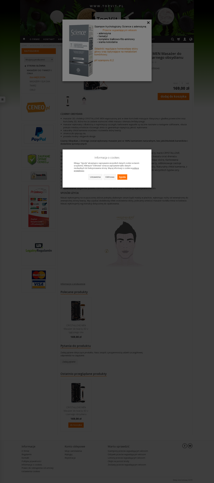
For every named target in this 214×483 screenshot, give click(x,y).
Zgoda (122, 177)
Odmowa (109, 177)
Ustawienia (95, 177)
